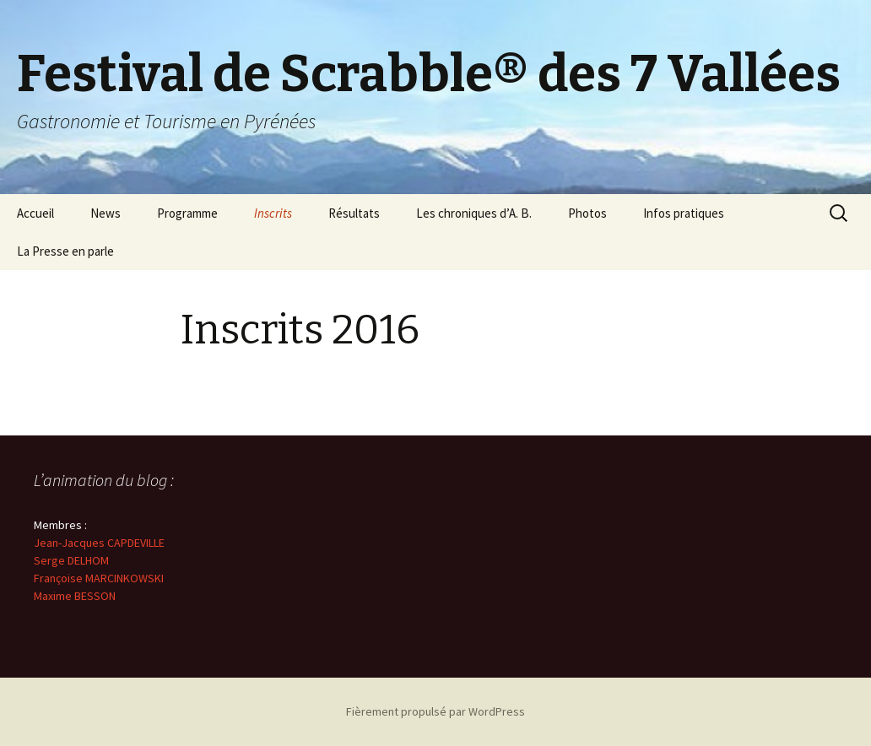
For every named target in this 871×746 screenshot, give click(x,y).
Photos (587, 213)
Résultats (354, 213)
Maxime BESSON (75, 595)
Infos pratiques (683, 213)
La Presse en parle (65, 251)
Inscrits (273, 213)
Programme (187, 213)
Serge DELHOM (71, 560)
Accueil (35, 213)
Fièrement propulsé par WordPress (435, 711)
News (105, 213)
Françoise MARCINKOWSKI (99, 578)
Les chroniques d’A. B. (474, 213)
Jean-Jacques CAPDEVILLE (99, 542)
